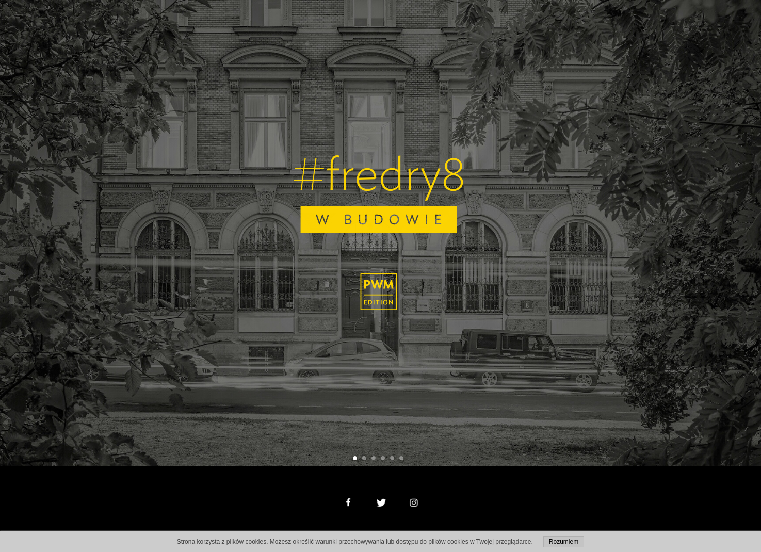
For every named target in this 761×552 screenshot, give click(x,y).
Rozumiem (563, 541)
